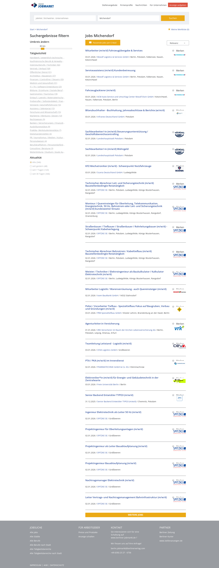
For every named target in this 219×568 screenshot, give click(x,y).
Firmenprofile (126, 5)
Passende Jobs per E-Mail (102, 42)
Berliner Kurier (166, 536)
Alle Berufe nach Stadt (40, 545)
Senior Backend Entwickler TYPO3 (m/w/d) (109, 395)
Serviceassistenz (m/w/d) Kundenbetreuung (110, 70)
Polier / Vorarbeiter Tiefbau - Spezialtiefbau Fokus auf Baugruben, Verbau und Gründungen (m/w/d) (127, 307)
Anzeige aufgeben (177, 5)
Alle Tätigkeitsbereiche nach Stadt (46, 553)
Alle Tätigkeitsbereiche (40, 549)
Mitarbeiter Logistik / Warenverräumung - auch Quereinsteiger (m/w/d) (125, 289)
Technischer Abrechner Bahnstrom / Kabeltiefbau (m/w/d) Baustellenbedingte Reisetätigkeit (118, 252)
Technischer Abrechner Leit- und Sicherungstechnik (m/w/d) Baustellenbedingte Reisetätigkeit (119, 184)
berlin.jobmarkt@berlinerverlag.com (128, 548)
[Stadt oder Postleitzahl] (129, 18)
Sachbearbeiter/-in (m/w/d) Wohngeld (107, 149)
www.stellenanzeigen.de (171, 540)
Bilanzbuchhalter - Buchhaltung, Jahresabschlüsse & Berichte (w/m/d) (125, 110)
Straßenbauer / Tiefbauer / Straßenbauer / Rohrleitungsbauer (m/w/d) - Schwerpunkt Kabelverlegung (126, 228)
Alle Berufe (35, 540)
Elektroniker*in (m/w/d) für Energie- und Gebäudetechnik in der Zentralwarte (121, 379)
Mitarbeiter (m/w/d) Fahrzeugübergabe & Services (113, 50)
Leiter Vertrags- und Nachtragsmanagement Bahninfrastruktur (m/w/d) (126, 497)
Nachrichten (141, 5)
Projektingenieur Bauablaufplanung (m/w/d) (110, 463)
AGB (46, 565)
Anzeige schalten (86, 536)
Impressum (35, 565)
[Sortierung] (175, 43)
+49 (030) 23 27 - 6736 (121, 552)
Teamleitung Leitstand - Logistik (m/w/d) (108, 343)
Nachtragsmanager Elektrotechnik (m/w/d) (109, 480)
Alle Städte (35, 536)
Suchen (173, 18)
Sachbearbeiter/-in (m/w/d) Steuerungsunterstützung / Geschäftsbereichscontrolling (116, 133)
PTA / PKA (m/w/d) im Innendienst (104, 360)
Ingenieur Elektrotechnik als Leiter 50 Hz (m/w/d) (113, 412)
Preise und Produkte (87, 532)
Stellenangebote (109, 5)
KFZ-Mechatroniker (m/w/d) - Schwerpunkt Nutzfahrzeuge (118, 166)
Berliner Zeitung (167, 532)
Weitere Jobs (135, 514)
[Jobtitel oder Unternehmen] (65, 18)
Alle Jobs (34, 532)
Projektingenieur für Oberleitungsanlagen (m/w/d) (114, 429)
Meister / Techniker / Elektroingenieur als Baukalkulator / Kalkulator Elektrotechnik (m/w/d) (124, 273)
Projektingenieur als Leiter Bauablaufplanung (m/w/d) (116, 446)
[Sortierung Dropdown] (184, 43)
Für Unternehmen (158, 5)
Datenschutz (57, 565)
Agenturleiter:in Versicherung (102, 323)
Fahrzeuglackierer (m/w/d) (100, 90)
